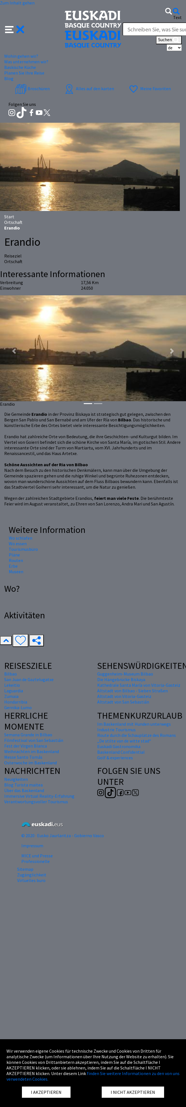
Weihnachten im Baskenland (31, 751)
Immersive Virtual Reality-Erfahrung (39, 796)
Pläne (14, 555)
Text (177, 17)
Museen (16, 571)
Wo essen (18, 543)
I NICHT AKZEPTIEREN (133, 1092)
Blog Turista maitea (23, 785)
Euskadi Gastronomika (118, 746)
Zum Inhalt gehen (17, 3)
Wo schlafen (20, 538)
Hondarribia (15, 702)
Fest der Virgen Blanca (25, 746)
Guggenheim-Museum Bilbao (125, 674)
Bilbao (10, 674)
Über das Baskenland (24, 790)
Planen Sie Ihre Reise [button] (24, 73)
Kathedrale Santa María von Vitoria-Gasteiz (138, 685)
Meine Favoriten (149, 88)
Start (9, 216)
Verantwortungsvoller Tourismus (36, 801)
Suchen (169, 40)
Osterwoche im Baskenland (30, 762)
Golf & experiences (115, 757)
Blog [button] (8, 78)
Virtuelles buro (31, 880)
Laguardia (13, 690)
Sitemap (25, 869)
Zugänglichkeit (31, 875)
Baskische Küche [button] (20, 67)
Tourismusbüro (23, 549)
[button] (14, 29)
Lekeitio (12, 685)
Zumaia (11, 696)
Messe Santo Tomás (23, 757)
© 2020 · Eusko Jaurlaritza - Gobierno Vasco (62, 835)
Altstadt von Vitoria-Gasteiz (124, 696)
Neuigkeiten (16, 779)
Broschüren (32, 88)
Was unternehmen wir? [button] (26, 61)
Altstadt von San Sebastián (123, 702)
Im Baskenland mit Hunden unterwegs (134, 724)
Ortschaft (13, 222)
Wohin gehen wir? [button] (21, 56)
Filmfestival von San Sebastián (33, 740)
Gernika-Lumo (18, 707)
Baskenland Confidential (121, 752)
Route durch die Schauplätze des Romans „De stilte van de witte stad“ (136, 738)
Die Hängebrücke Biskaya (121, 679)
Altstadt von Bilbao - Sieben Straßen (132, 690)
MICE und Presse (37, 855)
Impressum (32, 845)
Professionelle (35, 861)
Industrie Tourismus (116, 729)
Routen (16, 560)
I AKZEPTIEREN (46, 1092)
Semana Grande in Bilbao (28, 734)
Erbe (13, 566)
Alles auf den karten (88, 88)
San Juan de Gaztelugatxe (29, 679)
